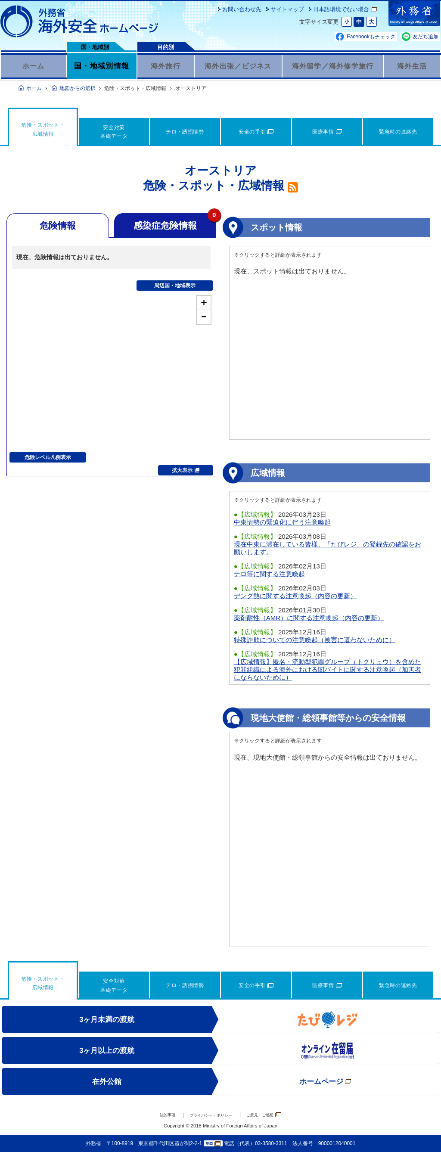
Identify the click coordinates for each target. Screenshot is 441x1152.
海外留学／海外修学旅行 (332, 66)
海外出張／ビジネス (237, 66)
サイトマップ (287, 9)
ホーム (33, 66)
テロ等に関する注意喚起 (269, 574)
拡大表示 (185, 470)
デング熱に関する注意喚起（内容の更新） (295, 595)
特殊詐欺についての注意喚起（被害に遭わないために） (314, 639)
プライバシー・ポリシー (208, 1115)
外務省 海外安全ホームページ (79, 21)
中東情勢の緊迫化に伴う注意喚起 (282, 522)
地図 (213, 1143)
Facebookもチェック (371, 37)
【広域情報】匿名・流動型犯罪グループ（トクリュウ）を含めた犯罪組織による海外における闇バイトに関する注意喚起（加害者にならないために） (327, 669)
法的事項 (152, 1115)
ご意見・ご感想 (276, 1115)
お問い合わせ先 (241, 9)
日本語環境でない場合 (345, 9)
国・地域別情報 (101, 66)
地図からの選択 (77, 88)
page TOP (422, 1133)
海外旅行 (165, 66)
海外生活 (412, 66)
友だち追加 (425, 37)
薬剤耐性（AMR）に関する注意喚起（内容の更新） (309, 617)
